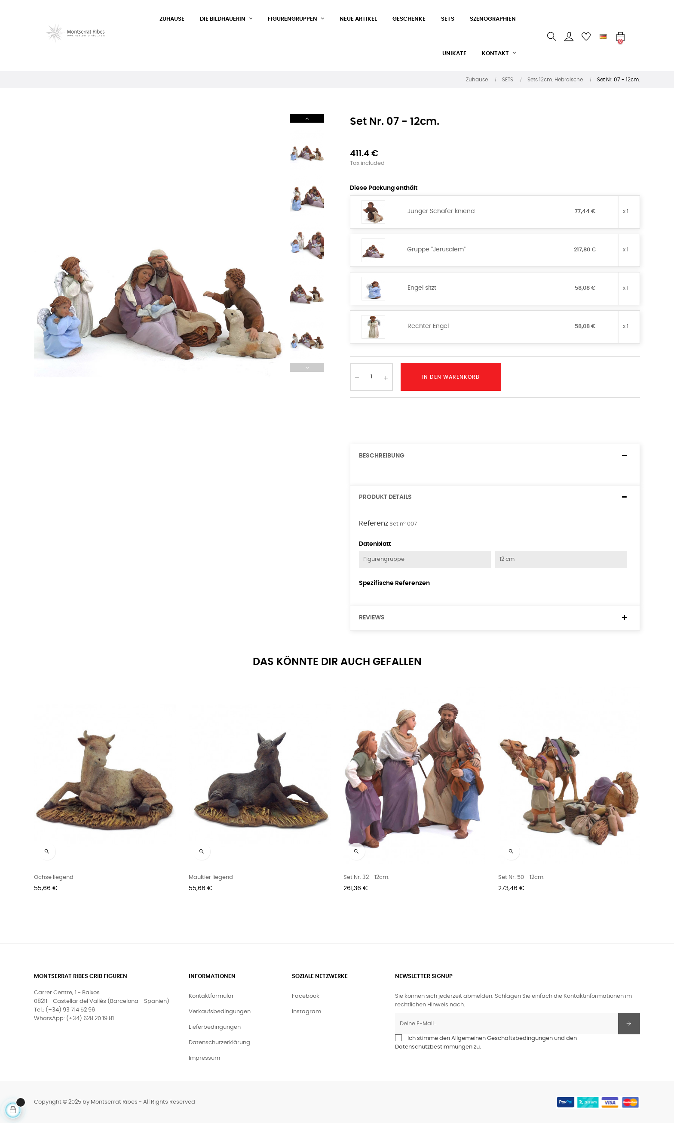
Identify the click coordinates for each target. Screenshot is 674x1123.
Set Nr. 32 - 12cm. (366, 877)
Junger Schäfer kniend (441, 211)
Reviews (372, 618)
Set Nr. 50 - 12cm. (521, 877)
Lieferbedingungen (215, 1027)
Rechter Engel (428, 326)
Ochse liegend (54, 877)
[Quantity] (371, 377)
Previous (307, 367)
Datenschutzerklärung (219, 1043)
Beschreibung (381, 456)
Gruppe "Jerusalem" (436, 250)
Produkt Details (385, 497)
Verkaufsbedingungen (220, 1012)
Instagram (306, 1012)
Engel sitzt (421, 288)
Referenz (373, 523)
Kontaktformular (211, 996)
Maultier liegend (211, 877)
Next (307, 118)
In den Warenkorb (451, 377)
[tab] (495, 456)
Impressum (204, 1058)
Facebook (305, 996)
